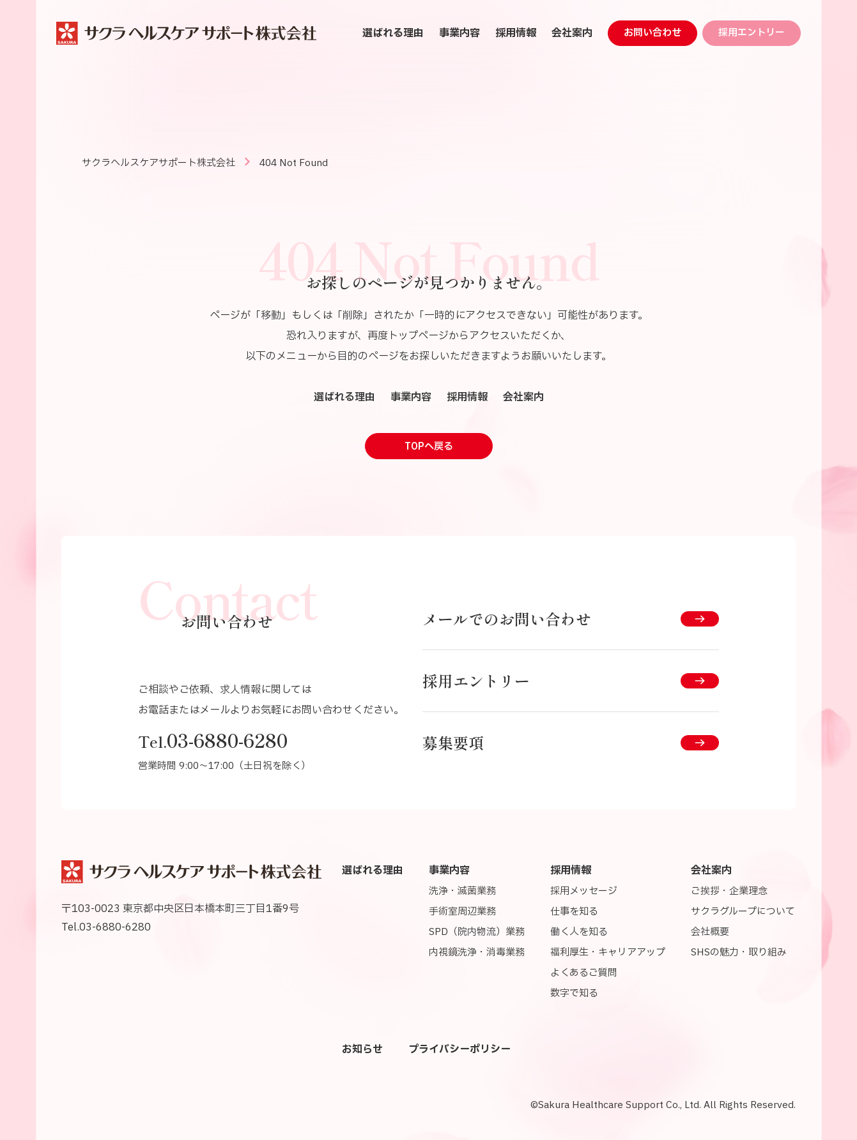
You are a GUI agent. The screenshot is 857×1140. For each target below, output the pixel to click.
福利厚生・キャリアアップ (607, 952)
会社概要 (710, 932)
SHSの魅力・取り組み (739, 952)
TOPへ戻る (429, 446)
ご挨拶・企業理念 (729, 891)
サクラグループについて (743, 911)
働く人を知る (579, 932)
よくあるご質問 (583, 973)
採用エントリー (751, 33)
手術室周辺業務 (462, 911)
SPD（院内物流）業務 (477, 932)
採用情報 (515, 33)
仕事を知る (574, 911)
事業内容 (459, 33)
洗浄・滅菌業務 (462, 891)
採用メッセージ (583, 891)
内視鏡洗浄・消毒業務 (477, 952)
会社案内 (572, 33)
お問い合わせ (652, 33)
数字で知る (574, 993)
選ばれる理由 (393, 33)
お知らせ (362, 1049)
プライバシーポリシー (459, 1049)
